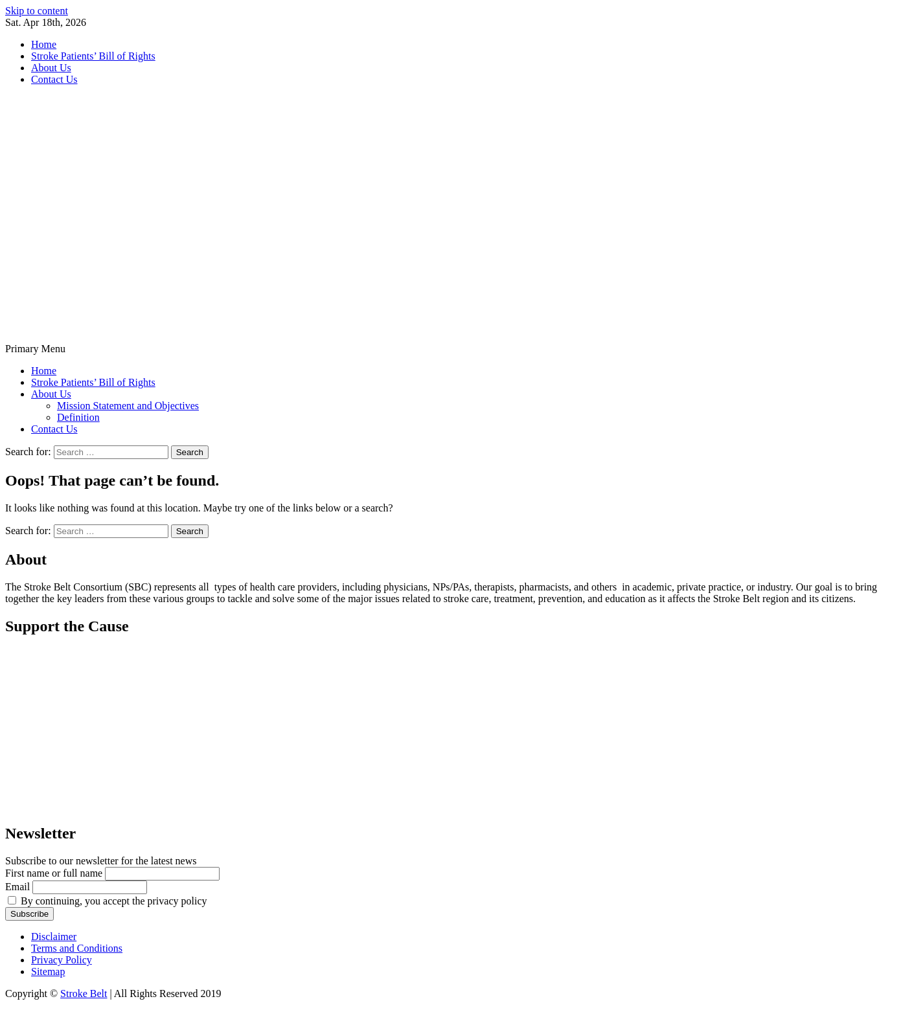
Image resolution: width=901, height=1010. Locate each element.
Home (43, 44)
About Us (51, 67)
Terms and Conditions (76, 948)
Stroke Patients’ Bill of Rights (93, 56)
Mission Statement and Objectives (128, 405)
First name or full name (53, 873)
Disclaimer (53, 936)
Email (17, 886)
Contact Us (54, 79)
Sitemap (48, 971)
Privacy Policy (61, 959)
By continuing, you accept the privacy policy (107, 900)
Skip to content (36, 10)
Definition (78, 417)
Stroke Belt (83, 993)
